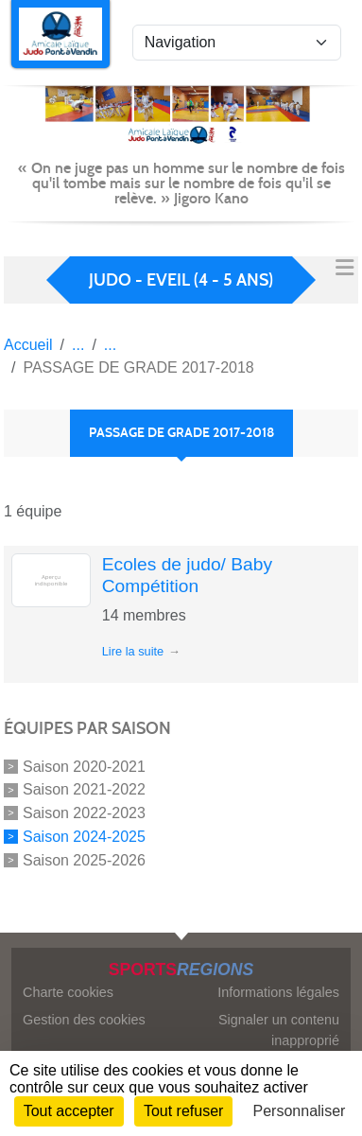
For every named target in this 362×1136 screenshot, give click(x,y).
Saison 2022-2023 (84, 813)
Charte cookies (68, 992)
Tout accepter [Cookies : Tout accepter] (69, 1111)
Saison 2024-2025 (84, 837)
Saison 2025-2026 (84, 859)
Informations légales (278, 992)
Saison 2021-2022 (84, 789)
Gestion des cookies (84, 1019)
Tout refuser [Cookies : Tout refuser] (183, 1111)
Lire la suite (133, 651)
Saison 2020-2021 (84, 766)
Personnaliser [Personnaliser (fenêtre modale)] (299, 1111)
